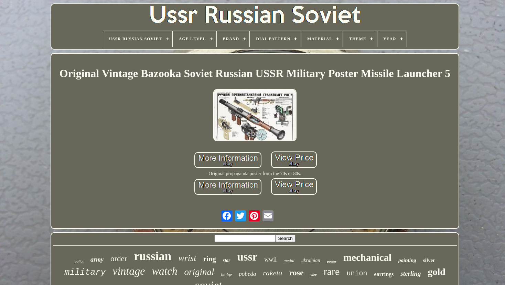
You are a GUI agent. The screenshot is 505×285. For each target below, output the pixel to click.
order (118, 258)
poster (331, 261)
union (356, 273)
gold (436, 271)
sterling (410, 273)
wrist (187, 258)
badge (226, 274)
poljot (79, 261)
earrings (384, 274)
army (97, 259)
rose (296, 272)
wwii (270, 259)
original (199, 272)
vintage (128, 271)
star (226, 260)
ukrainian (310, 260)
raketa (272, 272)
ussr (247, 257)
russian (152, 256)
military (85, 272)
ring (209, 259)
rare (332, 271)
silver (429, 260)
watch (164, 271)
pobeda (247, 274)
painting (407, 260)
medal (288, 260)
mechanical (367, 257)
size (314, 274)
